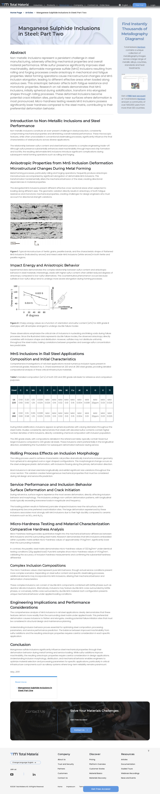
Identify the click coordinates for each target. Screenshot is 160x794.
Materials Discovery (97, 778)
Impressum (70, 787)
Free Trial (139, 5)
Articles (124, 759)
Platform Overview (97, 764)
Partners (61, 768)
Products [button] (51, 5)
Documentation (128, 764)
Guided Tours (127, 768)
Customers (63, 773)
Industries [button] (38, 5)
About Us (62, 759)
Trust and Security (66, 764)
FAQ (109, 787)
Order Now (104, 5)
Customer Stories (97, 768)
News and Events (128, 778)
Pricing (92, 759)
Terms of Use (84, 787)
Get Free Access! (134, 789)
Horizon (141, 98)
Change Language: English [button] (23, 762)
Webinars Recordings (130, 773)
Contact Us (93, 5)
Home (60, 787)
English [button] (124, 5)
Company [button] (79, 5)
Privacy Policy (98, 787)
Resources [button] (65, 5)
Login (153, 5)
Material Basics (95, 773)
